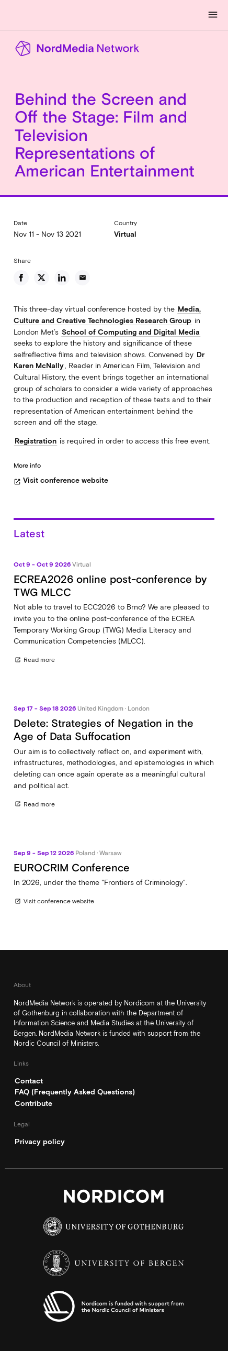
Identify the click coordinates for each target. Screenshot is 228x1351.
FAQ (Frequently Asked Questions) (75, 1092)
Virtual (125, 234)
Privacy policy (40, 1141)
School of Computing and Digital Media (131, 332)
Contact (29, 1081)
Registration (35, 441)
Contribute (33, 1103)
